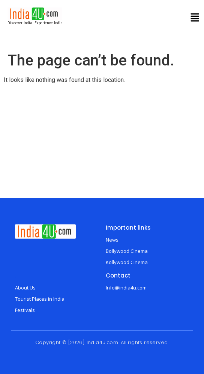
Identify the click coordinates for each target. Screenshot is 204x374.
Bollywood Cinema (127, 251)
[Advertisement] (102, 142)
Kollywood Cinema (127, 262)
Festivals (25, 310)
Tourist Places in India (39, 298)
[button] (195, 18)
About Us (25, 287)
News (112, 239)
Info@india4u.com (126, 287)
